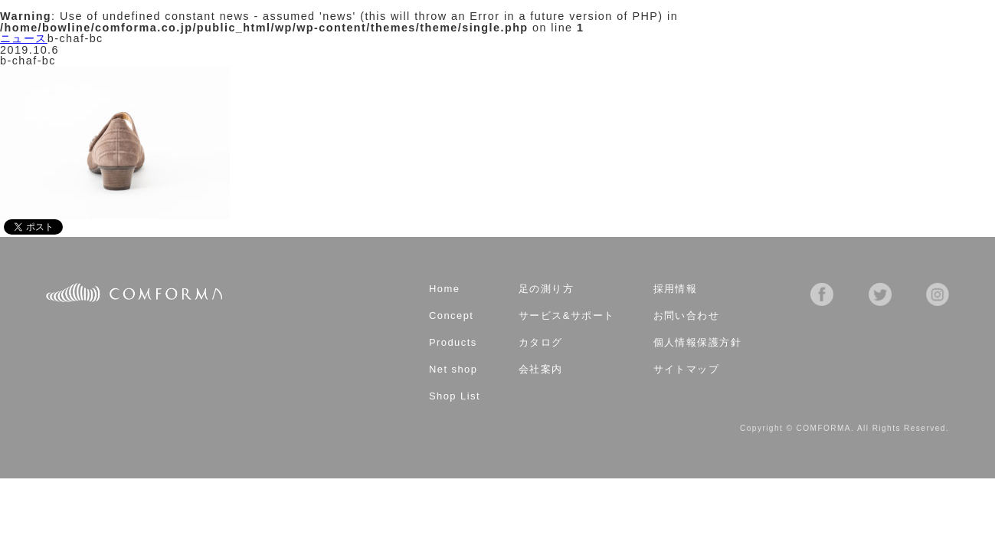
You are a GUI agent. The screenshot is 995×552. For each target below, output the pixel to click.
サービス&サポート (567, 316)
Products (453, 343)
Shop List (454, 397)
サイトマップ (686, 370)
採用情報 (675, 289)
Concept (451, 316)
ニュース (23, 38)
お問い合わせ (686, 316)
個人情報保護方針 (697, 343)
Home (444, 289)
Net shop (453, 370)
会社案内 (541, 370)
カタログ (541, 343)
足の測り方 (546, 289)
